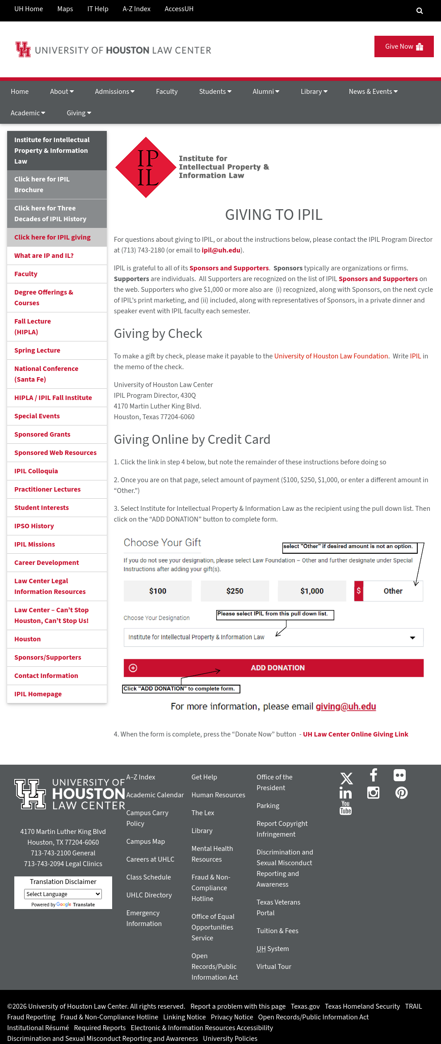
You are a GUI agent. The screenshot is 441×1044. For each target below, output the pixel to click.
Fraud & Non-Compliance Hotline (211, 888)
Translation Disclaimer (63, 882)
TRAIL (413, 1006)
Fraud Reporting (31, 1017)
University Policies (230, 1039)
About (62, 92)
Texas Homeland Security (362, 1006)
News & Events (373, 92)
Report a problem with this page (238, 1006)
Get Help (205, 777)
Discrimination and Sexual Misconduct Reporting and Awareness (102, 1039)
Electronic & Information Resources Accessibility (202, 1028)
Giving (79, 113)
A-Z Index (137, 9)
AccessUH (179, 9)
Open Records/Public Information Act (215, 966)
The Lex (203, 813)
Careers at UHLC (150, 859)
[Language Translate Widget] (63, 894)
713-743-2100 (51, 853)
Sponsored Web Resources (55, 453)
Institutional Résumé (38, 1028)
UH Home (28, 9)
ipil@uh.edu (221, 250)
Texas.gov (305, 1006)
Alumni (266, 92)
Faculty (166, 92)
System (272, 949)
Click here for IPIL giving (52, 237)
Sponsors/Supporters (47, 657)
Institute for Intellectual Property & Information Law (52, 150)
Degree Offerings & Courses (43, 297)
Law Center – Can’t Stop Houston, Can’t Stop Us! (51, 615)
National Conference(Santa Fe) (46, 374)
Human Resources (218, 795)
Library (314, 92)
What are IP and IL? (44, 256)
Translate (75, 905)
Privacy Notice (232, 1017)
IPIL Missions (34, 544)
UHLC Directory (149, 895)
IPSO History (34, 526)
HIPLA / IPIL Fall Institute (53, 398)
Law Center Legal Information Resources (50, 586)
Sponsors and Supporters (229, 268)
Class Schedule (148, 877)
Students (215, 92)
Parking (267, 806)
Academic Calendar (155, 795)
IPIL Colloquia (36, 471)
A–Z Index (140, 777)
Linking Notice (184, 1017)
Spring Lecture (37, 350)
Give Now (404, 46)
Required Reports (100, 1028)
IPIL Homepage (38, 694)
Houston (27, 639)
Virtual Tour (273, 967)
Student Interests (41, 508)
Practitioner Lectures (47, 489)
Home (20, 92)
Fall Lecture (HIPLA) (32, 326)
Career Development (46, 563)
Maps (65, 9)
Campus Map (145, 841)
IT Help (98, 9)
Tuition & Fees (277, 931)
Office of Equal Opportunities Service (213, 927)
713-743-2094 (44, 864)
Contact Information (46, 676)
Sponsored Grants (42, 434)
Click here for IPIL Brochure (42, 184)
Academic (28, 113)
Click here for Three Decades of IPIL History (50, 213)
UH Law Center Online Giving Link (355, 734)
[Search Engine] (420, 10)
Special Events (37, 416)
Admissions (114, 92)
